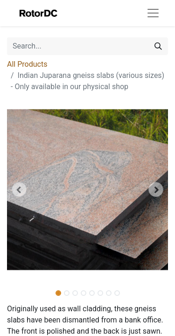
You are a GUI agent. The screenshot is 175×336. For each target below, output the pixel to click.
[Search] (158, 46)
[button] (19, 189)
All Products (27, 64)
